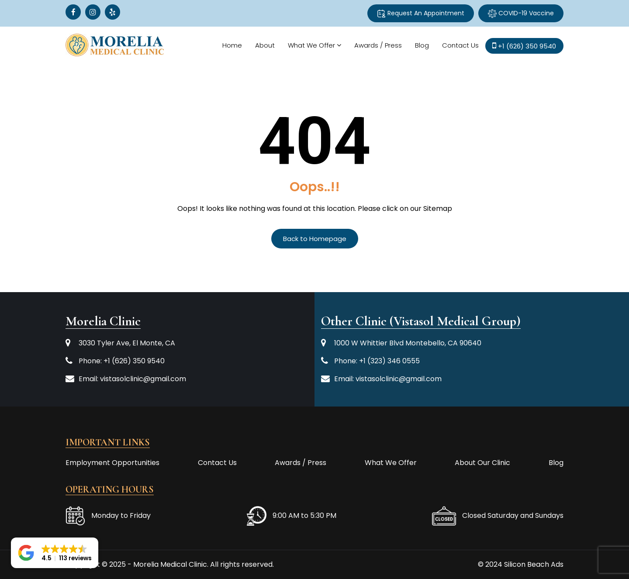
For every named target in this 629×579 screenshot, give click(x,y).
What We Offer (311, 45)
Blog (422, 45)
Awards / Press (377, 45)
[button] (54, 553)
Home (232, 45)
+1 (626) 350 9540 (134, 361)
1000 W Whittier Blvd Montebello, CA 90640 (407, 343)
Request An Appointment (420, 13)
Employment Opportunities (112, 463)
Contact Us (460, 45)
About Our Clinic (482, 463)
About (264, 45)
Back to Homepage (314, 238)
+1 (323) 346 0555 (389, 361)
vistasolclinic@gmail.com (143, 379)
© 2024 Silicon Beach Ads (520, 564)
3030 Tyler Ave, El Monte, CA (127, 343)
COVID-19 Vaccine (521, 13)
